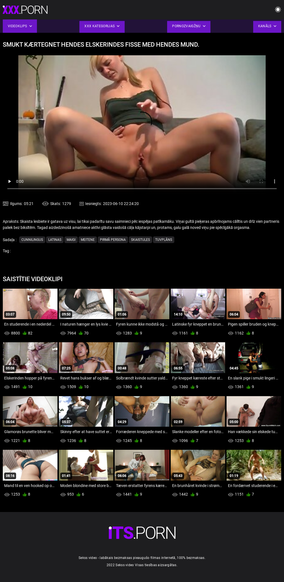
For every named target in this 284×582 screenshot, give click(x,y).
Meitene (88, 240)
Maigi (71, 240)
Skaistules (140, 240)
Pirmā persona (113, 240)
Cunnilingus (32, 240)
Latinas (54, 240)
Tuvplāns (163, 240)
